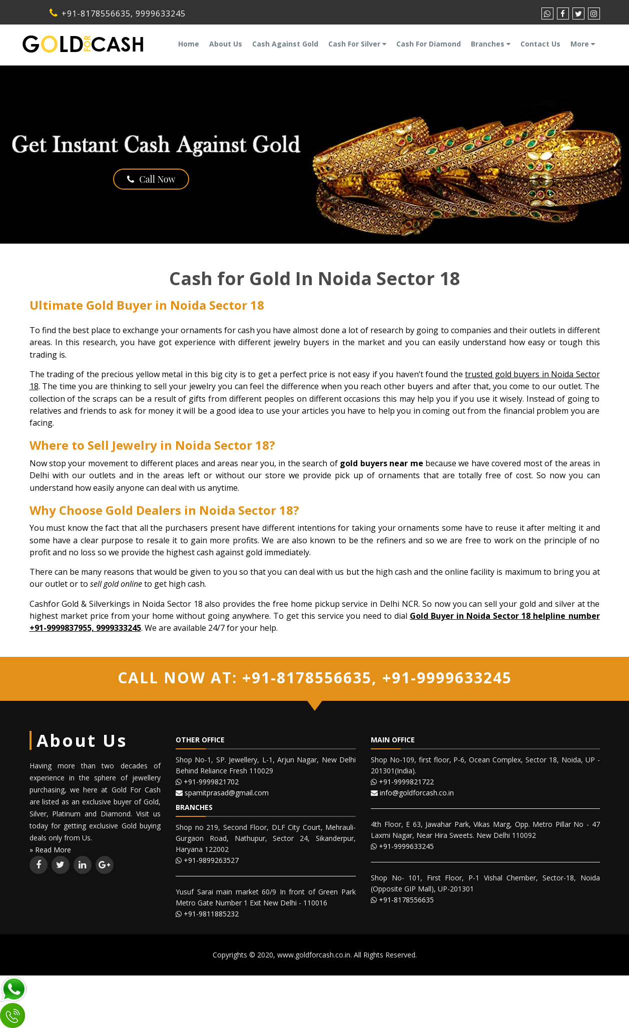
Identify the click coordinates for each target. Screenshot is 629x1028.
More (582, 44)
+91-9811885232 (211, 913)
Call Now (151, 179)
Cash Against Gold (285, 44)
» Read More (50, 849)
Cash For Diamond (428, 44)
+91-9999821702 (211, 781)
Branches (490, 44)
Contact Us (540, 44)
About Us (225, 44)
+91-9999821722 (406, 781)
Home (188, 44)
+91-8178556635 (90, 13)
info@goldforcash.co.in (417, 792)
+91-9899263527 (211, 860)
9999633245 (161, 13)
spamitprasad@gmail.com (227, 792)
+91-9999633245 (444, 677)
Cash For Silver (357, 44)
